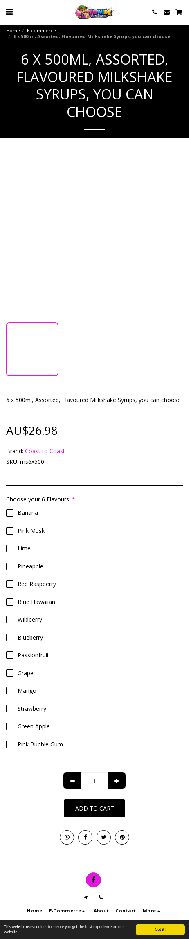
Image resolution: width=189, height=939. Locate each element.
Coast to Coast (45, 451)
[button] (9, 11)
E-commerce (41, 30)
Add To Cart (94, 808)
